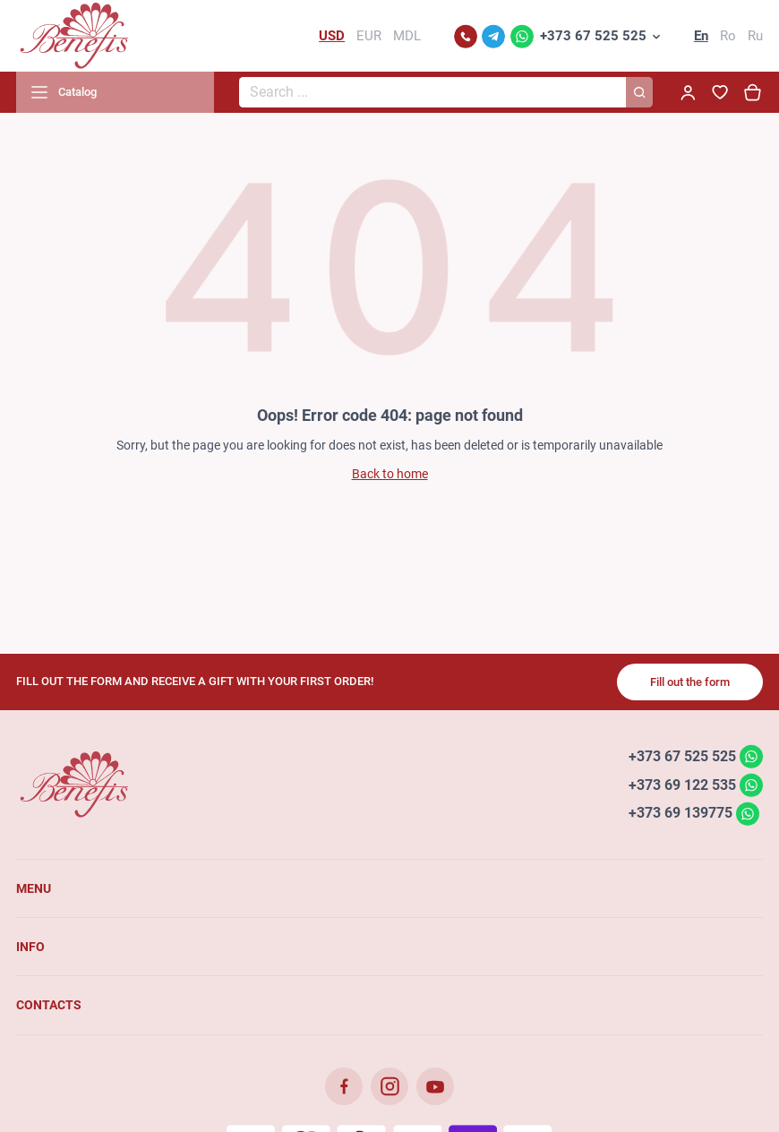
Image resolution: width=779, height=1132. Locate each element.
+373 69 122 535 (682, 784)
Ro (728, 36)
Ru (755, 36)
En (701, 36)
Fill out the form (690, 682)
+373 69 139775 (680, 812)
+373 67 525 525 (593, 36)
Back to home (390, 474)
